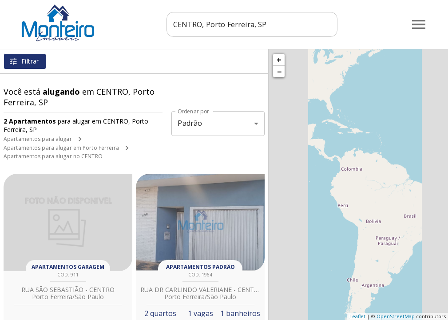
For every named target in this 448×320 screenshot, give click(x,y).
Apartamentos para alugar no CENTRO (53, 156)
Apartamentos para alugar (38, 139)
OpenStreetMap (396, 316)
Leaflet (357, 316)
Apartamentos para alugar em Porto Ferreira (61, 148)
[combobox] (252, 24)
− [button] (279, 71)
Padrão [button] (190, 123)
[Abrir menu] (418, 24)
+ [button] (279, 59)
